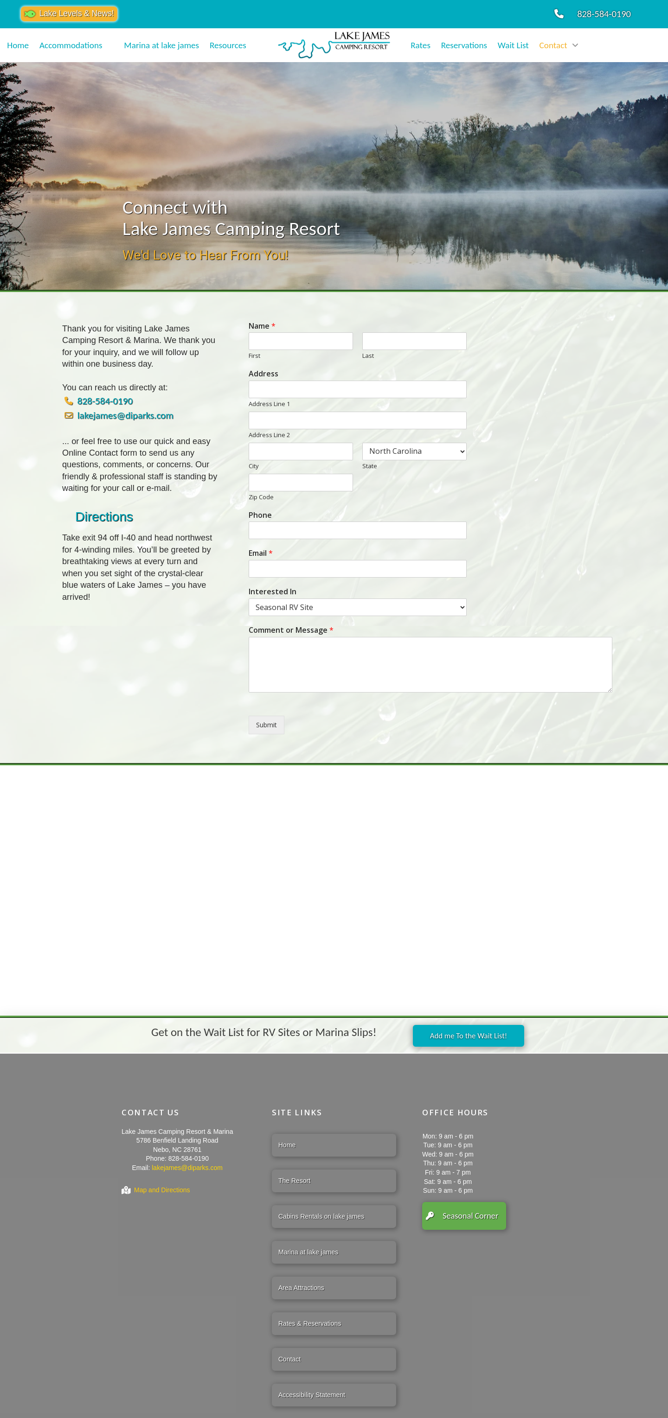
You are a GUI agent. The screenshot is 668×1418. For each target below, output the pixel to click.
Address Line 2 (269, 435)
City (254, 466)
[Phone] (358, 530)
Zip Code (261, 497)
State (369, 466)
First (254, 356)
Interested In (272, 592)
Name (262, 326)
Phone (260, 515)
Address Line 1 (269, 404)
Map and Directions (162, 1190)
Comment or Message (291, 630)
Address (263, 374)
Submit (266, 724)
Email (261, 553)
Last (368, 356)
